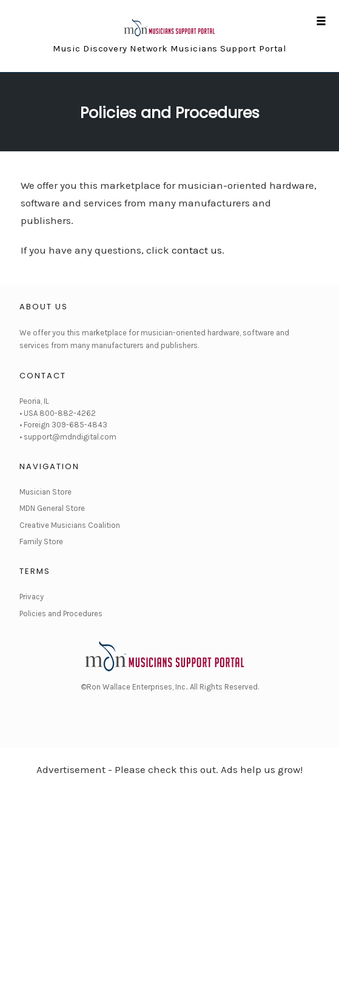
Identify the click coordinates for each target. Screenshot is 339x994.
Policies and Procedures (170, 112)
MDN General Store (52, 508)
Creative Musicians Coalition (69, 525)
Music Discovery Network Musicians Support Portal (169, 48)
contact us (197, 250)
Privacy (31, 596)
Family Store (41, 541)
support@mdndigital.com (70, 436)
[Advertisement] (169, 876)
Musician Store (45, 491)
